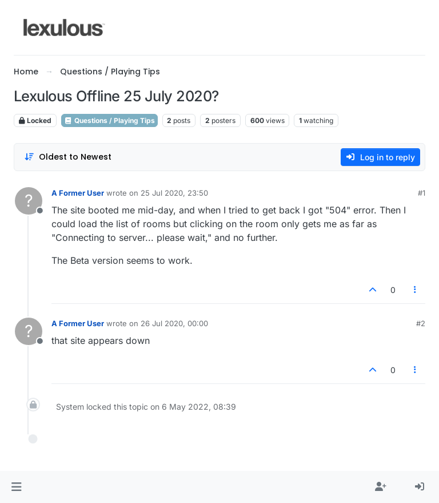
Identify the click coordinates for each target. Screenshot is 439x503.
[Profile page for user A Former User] (28, 201)
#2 (420, 323)
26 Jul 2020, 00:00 (174, 323)
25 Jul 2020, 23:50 (174, 192)
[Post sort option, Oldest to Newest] (68, 157)
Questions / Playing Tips (109, 120)
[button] (16, 487)
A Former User (77, 192)
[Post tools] (415, 290)
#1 (421, 192)
